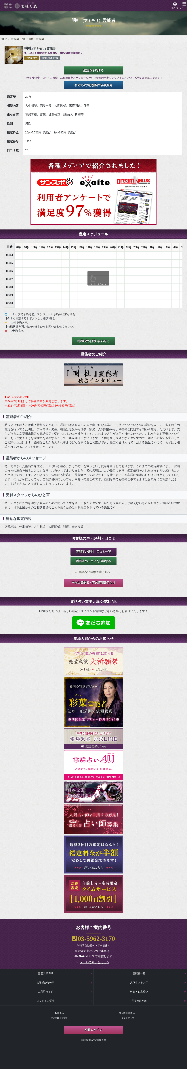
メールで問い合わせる (94, 962)
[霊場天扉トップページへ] (20, 5)
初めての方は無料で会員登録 (93, 85)
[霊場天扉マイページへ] (175, 6)
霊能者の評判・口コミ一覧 (93, 551)
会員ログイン (93, 1029)
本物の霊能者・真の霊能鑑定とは (93, 582)
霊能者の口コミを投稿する (93, 561)
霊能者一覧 (18, 39)
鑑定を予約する (93, 70)
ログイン (175, 8)
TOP (4, 39)
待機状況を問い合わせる (93, 341)
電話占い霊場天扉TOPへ (94, 572)
